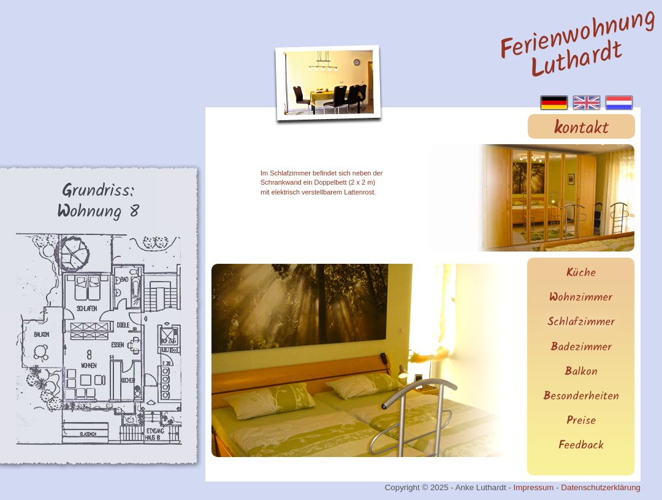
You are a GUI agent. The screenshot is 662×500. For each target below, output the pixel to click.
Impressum (534, 487)
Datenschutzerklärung (601, 487)
